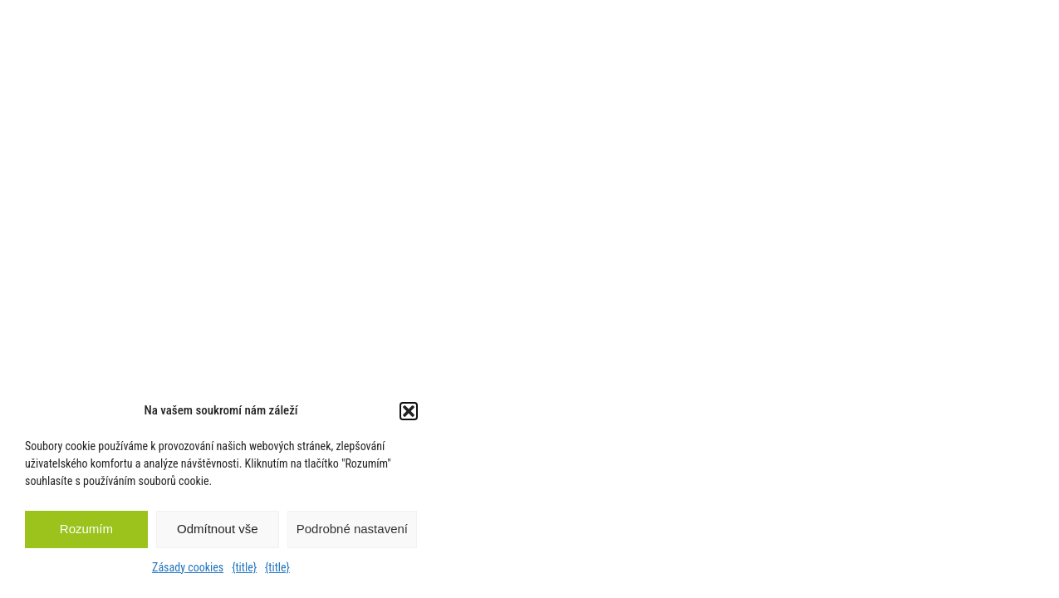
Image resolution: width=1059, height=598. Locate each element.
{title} (244, 567)
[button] (408, 411)
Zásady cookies (187, 567)
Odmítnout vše (217, 529)
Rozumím (86, 529)
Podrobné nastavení (352, 529)
